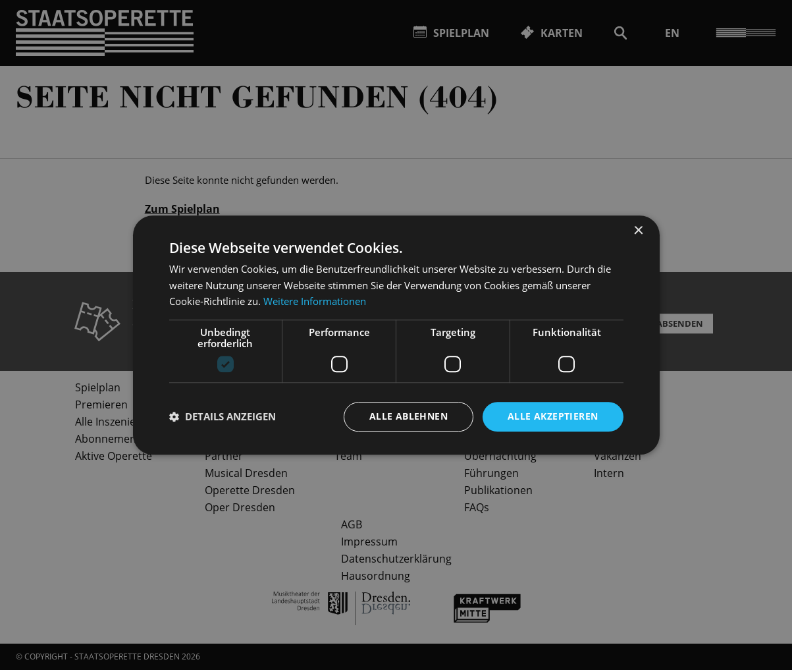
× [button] (638, 231)
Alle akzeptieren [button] (553, 416)
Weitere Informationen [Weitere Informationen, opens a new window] (314, 301)
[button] (222, 417)
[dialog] (396, 335)
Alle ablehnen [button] (408, 416)
